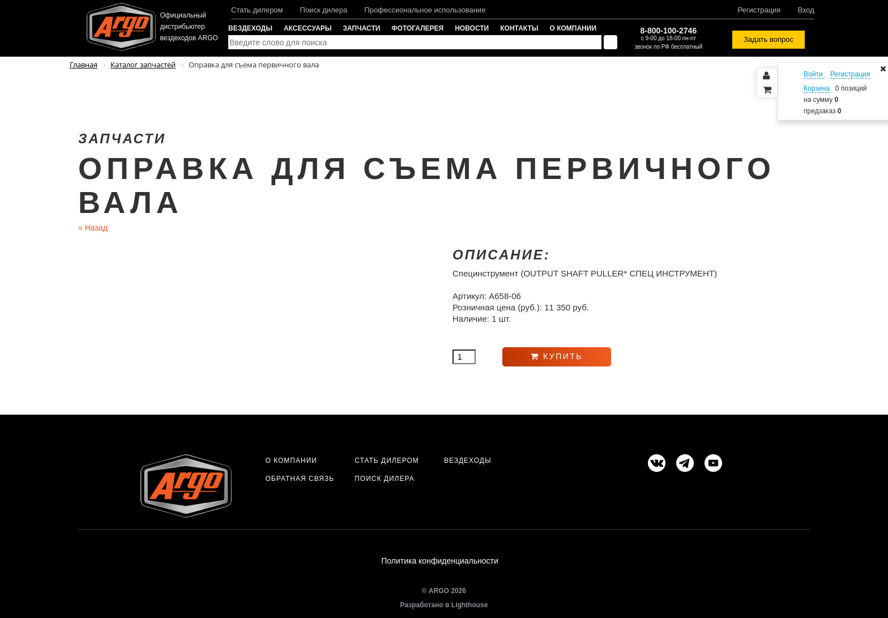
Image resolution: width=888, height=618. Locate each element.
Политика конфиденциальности (439, 560)
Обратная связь (299, 479)
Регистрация (758, 10)
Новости (472, 28)
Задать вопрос (768, 39)
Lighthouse (469, 605)
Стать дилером (257, 10)
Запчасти (362, 28)
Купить (557, 356)
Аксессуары (308, 28)
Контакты (519, 28)
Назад (93, 227)
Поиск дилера (324, 10)
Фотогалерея (417, 28)
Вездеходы (250, 28)
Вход (805, 10)
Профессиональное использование (424, 10)
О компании (573, 28)
